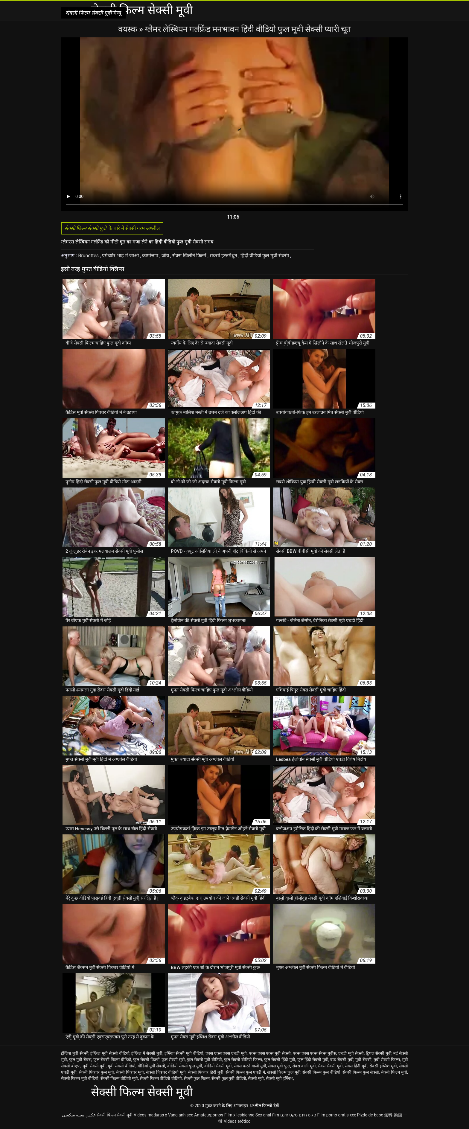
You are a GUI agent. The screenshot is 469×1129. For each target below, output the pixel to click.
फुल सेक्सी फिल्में (146, 1059)
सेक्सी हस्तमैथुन (224, 255)
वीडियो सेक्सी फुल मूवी (184, 1066)
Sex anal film (267, 1115)
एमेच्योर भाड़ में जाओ (121, 255)
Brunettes (89, 255)
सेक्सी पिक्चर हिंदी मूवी (206, 1072)
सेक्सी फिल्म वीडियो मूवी (119, 1078)
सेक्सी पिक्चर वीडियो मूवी (166, 1072)
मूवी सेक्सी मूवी (94, 1066)
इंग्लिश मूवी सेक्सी (75, 1053)
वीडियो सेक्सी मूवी (218, 1066)
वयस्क (128, 29)
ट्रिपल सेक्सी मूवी (379, 1053)
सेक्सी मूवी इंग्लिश (279, 1078)
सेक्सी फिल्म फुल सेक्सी (360, 1072)
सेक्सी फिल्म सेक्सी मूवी (115, 1115)
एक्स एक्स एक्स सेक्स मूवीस (314, 1053)
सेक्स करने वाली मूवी (250, 1066)
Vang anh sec (180, 1115)
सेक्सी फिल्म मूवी (394, 1072)
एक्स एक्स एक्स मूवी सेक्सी (270, 1053)
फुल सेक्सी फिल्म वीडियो (112, 1059)
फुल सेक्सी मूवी (173, 1059)
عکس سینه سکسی (79, 1115)
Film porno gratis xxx (336, 1115)
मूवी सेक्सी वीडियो (121, 1066)
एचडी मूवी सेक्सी (351, 1053)
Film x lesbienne (239, 1115)
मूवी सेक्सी (363, 1059)
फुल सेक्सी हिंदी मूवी (279, 1059)
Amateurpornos (208, 1115)
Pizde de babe (370, 1115)
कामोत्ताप (150, 255)
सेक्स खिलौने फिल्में (190, 255)
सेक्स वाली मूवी (304, 1066)
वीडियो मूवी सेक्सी (151, 1066)
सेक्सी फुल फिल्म (197, 1078)
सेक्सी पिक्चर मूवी (130, 1072)
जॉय (166, 255)
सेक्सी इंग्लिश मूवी (383, 1066)
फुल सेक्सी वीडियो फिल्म (243, 1059)
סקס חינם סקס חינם (298, 1115)
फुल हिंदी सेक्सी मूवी (312, 1059)
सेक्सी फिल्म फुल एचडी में (245, 1072)
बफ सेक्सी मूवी (341, 1059)
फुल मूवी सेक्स (80, 1059)
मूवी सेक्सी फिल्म (387, 1059)
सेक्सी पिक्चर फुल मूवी (96, 1072)
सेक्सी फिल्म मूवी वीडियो (79, 1078)
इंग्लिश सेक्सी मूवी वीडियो (184, 1053)
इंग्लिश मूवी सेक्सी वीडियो (110, 1053)
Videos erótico (237, 1121)
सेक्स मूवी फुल (279, 1066)
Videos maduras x (150, 1115)
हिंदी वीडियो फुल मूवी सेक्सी (265, 255)
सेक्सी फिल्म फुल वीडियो (321, 1072)
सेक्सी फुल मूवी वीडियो (228, 1078)
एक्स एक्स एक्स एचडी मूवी (226, 1053)
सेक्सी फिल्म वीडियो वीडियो (161, 1078)
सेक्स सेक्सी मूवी (330, 1066)
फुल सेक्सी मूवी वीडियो (204, 1059)
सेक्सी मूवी (256, 1078)
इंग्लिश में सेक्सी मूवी (146, 1053)
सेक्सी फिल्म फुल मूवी (284, 1072)
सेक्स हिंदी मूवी (356, 1066)
